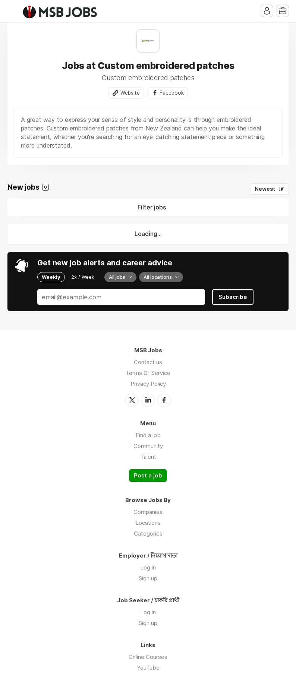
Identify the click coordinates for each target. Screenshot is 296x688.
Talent (148, 456)
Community (148, 445)
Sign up (148, 578)
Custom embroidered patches (88, 128)
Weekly (51, 277)
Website (130, 93)
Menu (13, 11)
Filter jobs (152, 207)
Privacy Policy (148, 383)
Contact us (148, 362)
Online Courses (148, 656)
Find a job (148, 435)
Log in (148, 567)
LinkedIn (148, 400)
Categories (148, 533)
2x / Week (82, 277)
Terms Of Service (148, 372)
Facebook (172, 93)
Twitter (132, 400)
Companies (148, 511)
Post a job (148, 475)
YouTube (148, 667)
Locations (148, 522)
